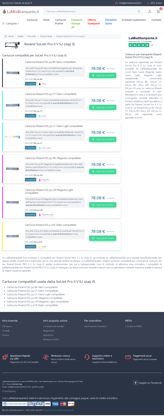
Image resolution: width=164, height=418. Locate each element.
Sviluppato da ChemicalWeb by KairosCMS (58, 410)
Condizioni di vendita (53, 326)
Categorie (9, 23)
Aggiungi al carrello (103, 75)
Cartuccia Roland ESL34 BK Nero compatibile (50, 62)
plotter (21, 36)
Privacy (5, 335)
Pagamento (48, 331)
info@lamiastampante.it (128, 3)
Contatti (156, 20)
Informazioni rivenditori (95, 326)
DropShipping (9, 391)
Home (9, 36)
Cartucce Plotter (60, 22)
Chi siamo (7, 326)
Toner (46, 20)
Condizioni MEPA (133, 326)
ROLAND (32, 36)
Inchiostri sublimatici (134, 20)
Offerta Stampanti (94, 22)
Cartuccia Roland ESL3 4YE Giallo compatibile (50, 225)
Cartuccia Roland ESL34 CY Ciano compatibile (51, 94)
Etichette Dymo (110, 22)
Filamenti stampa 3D (76, 24)
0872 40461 (154, 3)
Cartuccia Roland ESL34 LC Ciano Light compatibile (54, 126)
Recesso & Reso (51, 339)
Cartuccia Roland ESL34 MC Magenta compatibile (53, 158)
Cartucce (32, 20)
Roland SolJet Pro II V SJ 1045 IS (70, 36)
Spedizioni (48, 335)
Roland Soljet (46, 36)
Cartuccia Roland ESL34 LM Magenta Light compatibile (49, 191)
